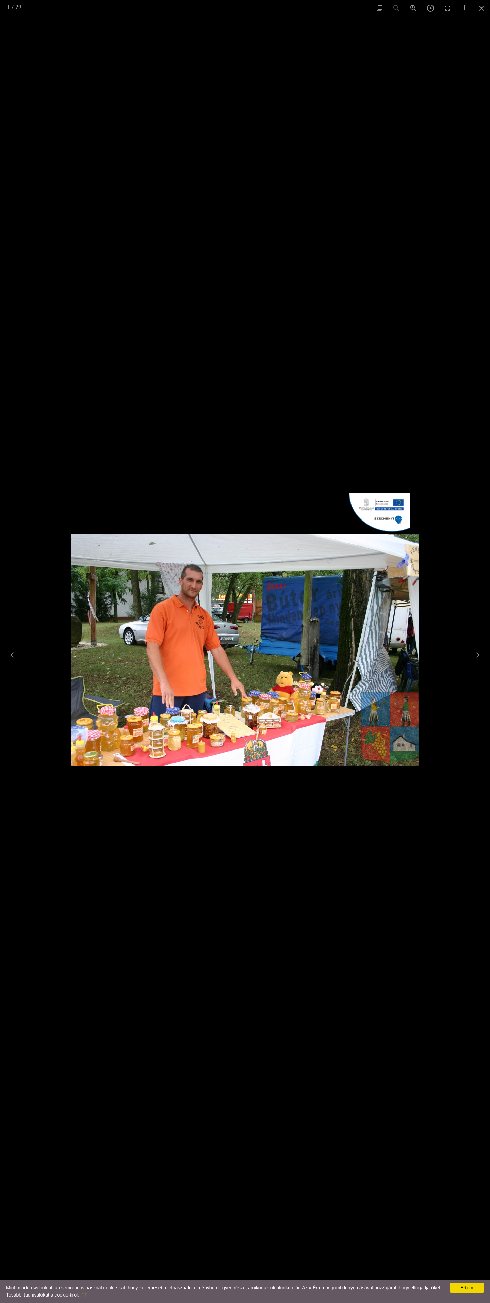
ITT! (84, 1295)
